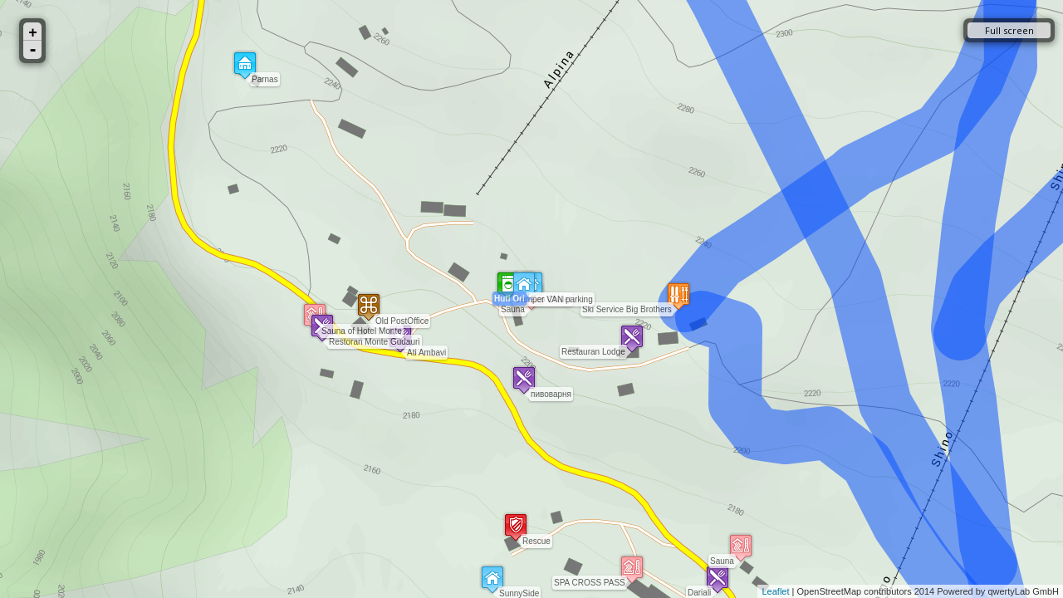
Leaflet (775, 591)
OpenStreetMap (829, 591)
